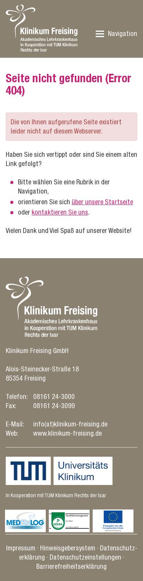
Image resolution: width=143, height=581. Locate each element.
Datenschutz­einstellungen (85, 557)
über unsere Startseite (102, 202)
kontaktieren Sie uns (60, 212)
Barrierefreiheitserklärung (71, 566)
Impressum (20, 548)
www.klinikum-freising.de (67, 433)
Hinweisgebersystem (67, 548)
